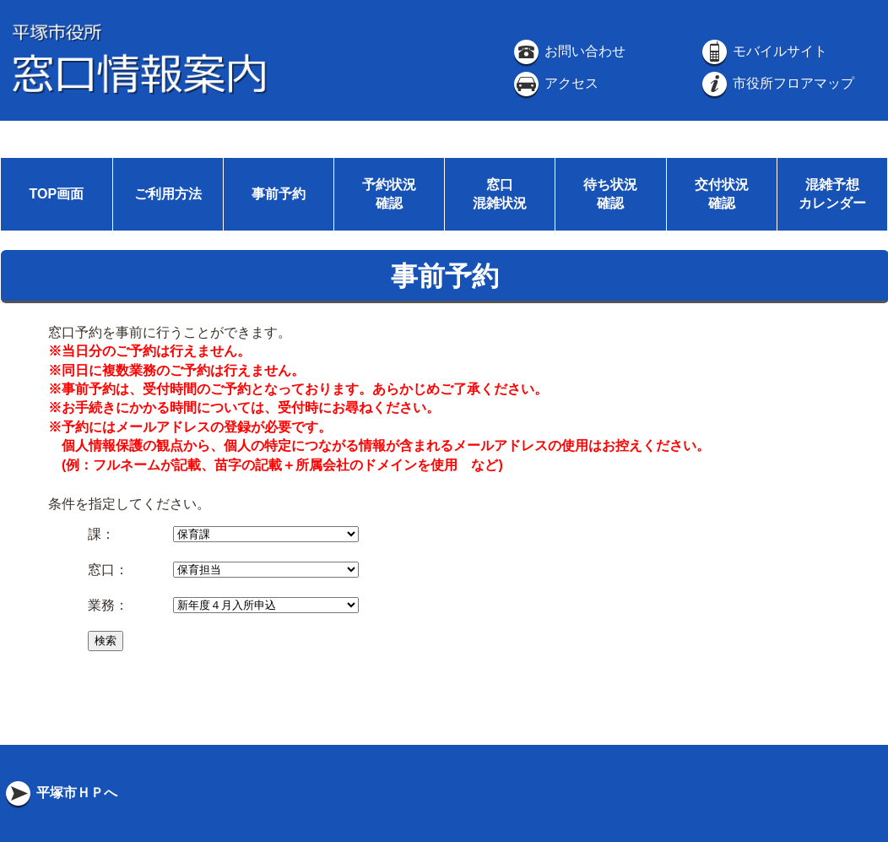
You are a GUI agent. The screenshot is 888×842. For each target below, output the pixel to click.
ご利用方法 (168, 194)
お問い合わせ (568, 51)
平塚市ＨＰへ (60, 792)
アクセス (554, 83)
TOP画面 (56, 194)
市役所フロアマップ (776, 83)
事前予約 (279, 194)
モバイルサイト (763, 51)
